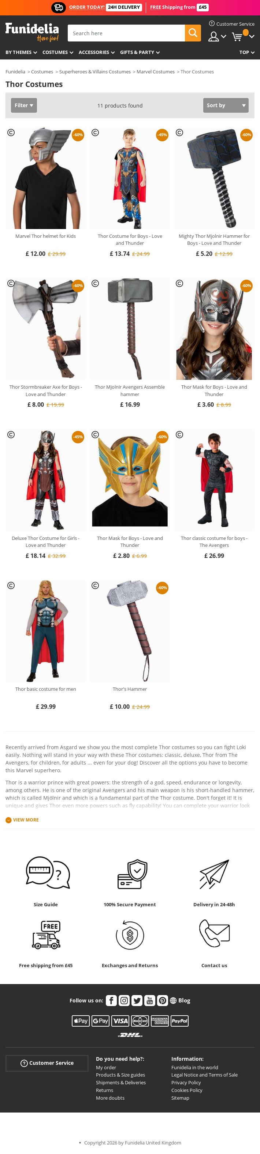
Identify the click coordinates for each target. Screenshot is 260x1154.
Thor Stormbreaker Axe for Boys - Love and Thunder (46, 391)
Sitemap (180, 1098)
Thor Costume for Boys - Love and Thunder (130, 240)
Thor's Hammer (130, 689)
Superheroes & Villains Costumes (95, 71)
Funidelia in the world (194, 1067)
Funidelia (15, 71)
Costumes (55, 52)
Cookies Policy (187, 1090)
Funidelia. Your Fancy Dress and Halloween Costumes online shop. (32, 32)
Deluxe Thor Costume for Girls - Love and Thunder (45, 542)
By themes (18, 52)
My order (106, 1067)
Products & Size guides (120, 1074)
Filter (21, 105)
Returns (104, 1090)
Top (244, 52)
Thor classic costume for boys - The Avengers (214, 542)
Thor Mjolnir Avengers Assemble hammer (130, 391)
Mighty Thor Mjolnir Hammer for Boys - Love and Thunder (214, 240)
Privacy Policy (186, 1082)
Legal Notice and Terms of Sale (204, 1074)
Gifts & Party (137, 52)
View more (26, 820)
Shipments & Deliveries (121, 1082)
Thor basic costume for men (45, 689)
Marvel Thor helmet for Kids (45, 236)
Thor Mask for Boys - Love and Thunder (214, 391)
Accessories (94, 52)
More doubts (110, 1098)
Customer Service (47, 1063)
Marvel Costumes (156, 71)
